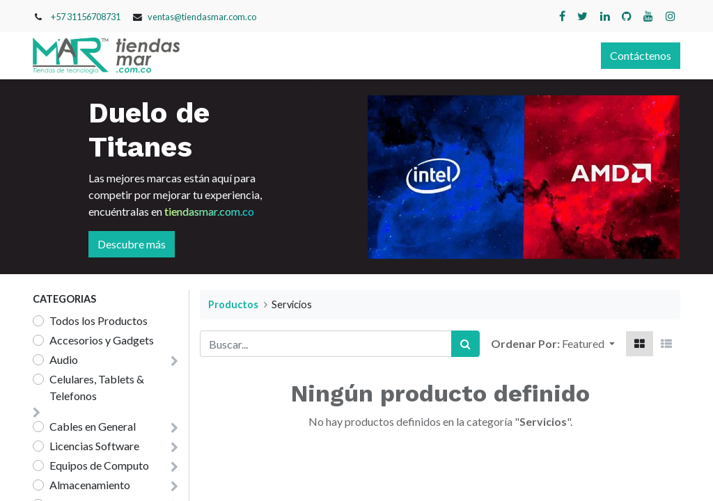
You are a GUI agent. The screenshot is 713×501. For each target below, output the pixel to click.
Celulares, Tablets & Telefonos (96, 387)
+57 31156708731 (85, 16)
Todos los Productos (98, 320)
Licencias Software (94, 445)
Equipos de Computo (99, 465)
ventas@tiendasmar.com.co (202, 16)
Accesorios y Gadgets (101, 340)
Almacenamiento (89, 484)
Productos (233, 304)
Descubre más (131, 243)
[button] (588, 343)
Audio (63, 359)
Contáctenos (640, 55)
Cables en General (92, 426)
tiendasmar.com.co (209, 211)
